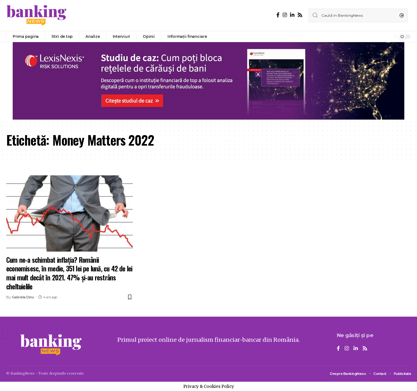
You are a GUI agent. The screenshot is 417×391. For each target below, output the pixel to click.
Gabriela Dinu (23, 297)
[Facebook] (278, 15)
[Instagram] (285, 15)
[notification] (389, 36)
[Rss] (300, 15)
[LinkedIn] (292, 15)
